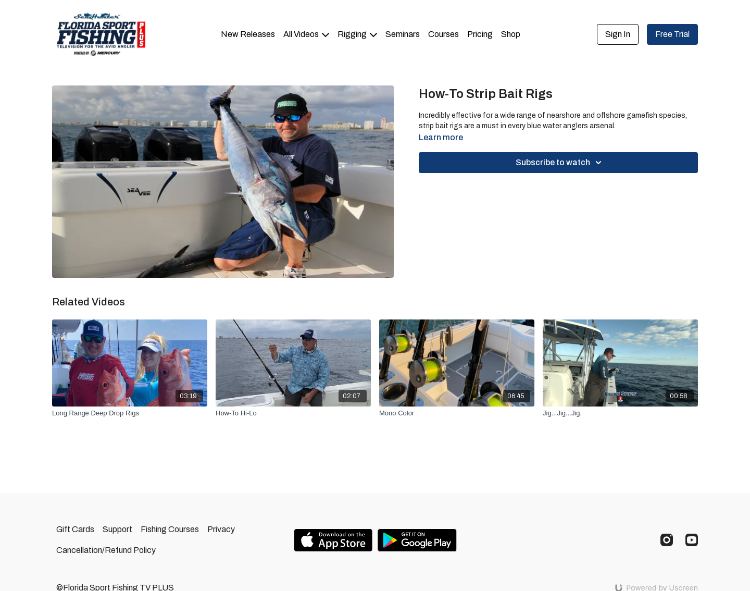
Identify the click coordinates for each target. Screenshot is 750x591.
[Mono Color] (456, 413)
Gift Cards (75, 529)
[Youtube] (691, 540)
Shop (510, 34)
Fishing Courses (170, 529)
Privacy (221, 529)
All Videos (306, 34)
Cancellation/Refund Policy (106, 550)
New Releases (248, 34)
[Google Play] (417, 540)
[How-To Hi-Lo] (293, 413)
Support (117, 529)
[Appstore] (333, 540)
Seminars (402, 34)
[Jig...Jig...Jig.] (620, 413)
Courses (443, 34)
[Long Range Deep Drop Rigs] (129, 413)
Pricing (480, 34)
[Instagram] (666, 540)
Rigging (357, 34)
